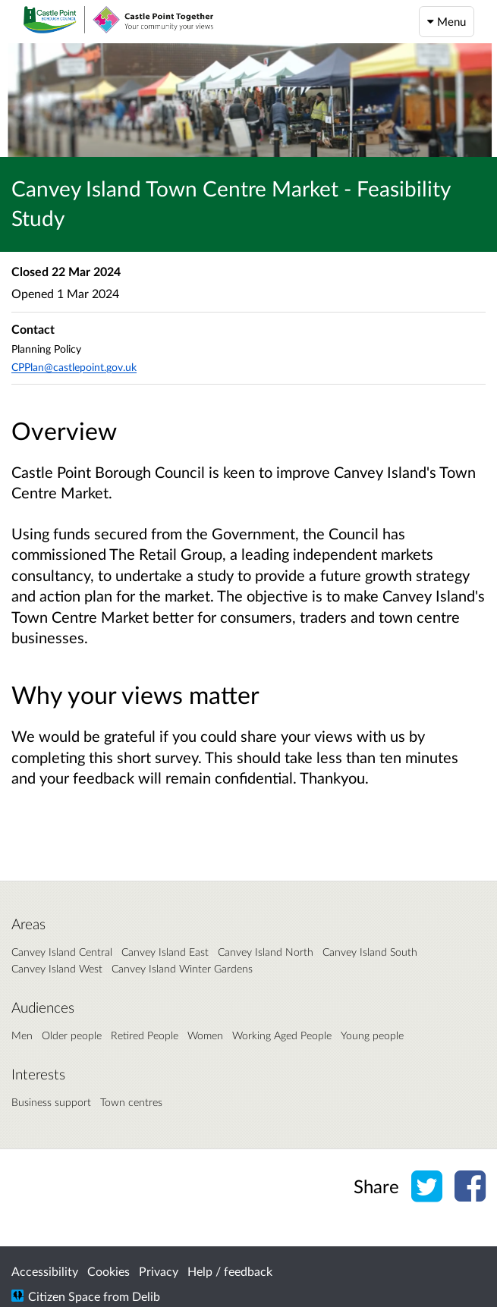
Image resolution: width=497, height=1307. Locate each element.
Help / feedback (229, 1271)
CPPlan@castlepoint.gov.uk (74, 366)
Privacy (158, 1271)
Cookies (108, 1271)
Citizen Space (64, 1296)
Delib (146, 1296)
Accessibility (44, 1271)
